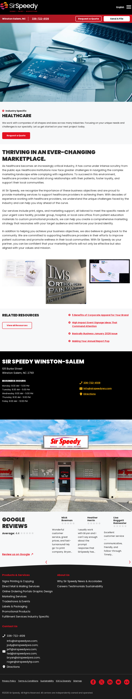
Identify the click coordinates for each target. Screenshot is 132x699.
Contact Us (9, 626)
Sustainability (94, 586)
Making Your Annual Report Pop (90, 341)
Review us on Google (16, 554)
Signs (5, 581)
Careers (62, 586)
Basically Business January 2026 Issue (94, 333)
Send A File (116, 18)
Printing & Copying (22, 581)
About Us (63, 575)
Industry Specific (16, 111)
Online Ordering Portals (17, 591)
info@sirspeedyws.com (95, 388)
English (120, 7)
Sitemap (77, 680)
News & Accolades (90, 581)
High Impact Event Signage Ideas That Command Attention (94, 324)
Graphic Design (43, 591)
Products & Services (16, 575)
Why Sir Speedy (67, 581)
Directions (87, 394)
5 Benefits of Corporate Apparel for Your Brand (100, 315)
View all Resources (17, 325)
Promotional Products (16, 611)
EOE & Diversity (63, 680)
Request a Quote (88, 18)
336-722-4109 (40, 18)
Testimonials (76, 586)
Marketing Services (14, 596)
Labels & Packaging (14, 606)
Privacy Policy (9, 680)
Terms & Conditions (28, 680)
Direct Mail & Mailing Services (21, 586)
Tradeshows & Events (16, 601)
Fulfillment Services (14, 616)
